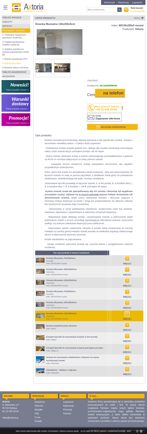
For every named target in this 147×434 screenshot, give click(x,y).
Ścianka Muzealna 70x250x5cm (61, 291)
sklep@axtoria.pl (10, 417)
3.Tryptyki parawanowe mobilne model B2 (13, 43)
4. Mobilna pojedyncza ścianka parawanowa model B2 (15, 52)
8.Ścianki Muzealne (11, 63)
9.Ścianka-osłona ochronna (15, 67)
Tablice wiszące (12, 17)
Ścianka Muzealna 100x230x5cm (61, 269)
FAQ (37, 413)
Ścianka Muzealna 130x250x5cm (61, 313)
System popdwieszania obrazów (61, 326)
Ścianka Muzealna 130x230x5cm (61, 280)
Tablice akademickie (14, 72)
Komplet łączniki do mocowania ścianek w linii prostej (71, 337)
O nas (37, 417)
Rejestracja (123, 2)
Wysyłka (39, 409)
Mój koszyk (109, 2)
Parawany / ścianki (13, 30)
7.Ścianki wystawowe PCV (15, 59)
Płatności (39, 406)
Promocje (67, 409)
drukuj (138, 18)
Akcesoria (8, 76)
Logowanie (137, 2)
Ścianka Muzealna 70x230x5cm (61, 258)
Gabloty (7, 22)
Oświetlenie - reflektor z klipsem (61, 370)
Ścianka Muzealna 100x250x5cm (61, 302)
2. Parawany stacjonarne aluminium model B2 (14, 36)
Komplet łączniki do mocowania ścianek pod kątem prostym (74, 348)
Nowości (67, 413)
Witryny (7, 26)
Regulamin (40, 402)
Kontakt (38, 421)
